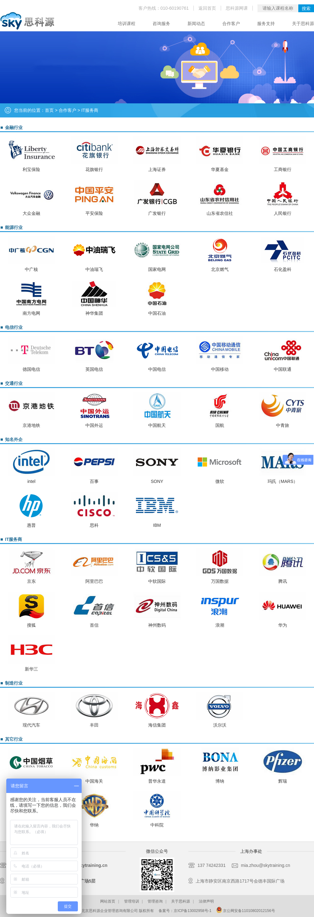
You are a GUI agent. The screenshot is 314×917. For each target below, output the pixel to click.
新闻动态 (196, 23)
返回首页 (207, 8)
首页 (49, 110)
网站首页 (107, 901)
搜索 (306, 8)
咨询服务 (161, 23)
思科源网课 (237, 8)
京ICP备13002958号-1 (192, 911)
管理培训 (131, 901)
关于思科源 (303, 23)
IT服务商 (89, 110)
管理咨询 (155, 901)
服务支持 (266, 23)
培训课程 (126, 23)
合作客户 (231, 23)
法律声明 (206, 901)
